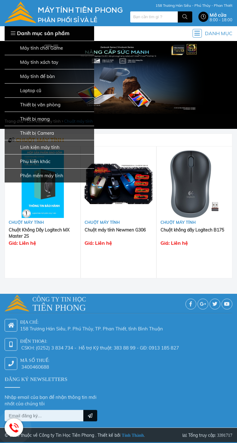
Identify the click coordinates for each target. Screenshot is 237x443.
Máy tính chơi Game (36, 48)
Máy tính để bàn (32, 76)
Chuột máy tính (26, 222)
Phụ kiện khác (30, 161)
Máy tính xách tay (34, 62)
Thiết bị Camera (32, 133)
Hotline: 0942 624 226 (14, 427)
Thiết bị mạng (30, 119)
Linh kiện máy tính (35, 147)
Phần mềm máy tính (36, 176)
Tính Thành (133, 432)
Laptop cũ (25, 91)
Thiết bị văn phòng (35, 105)
